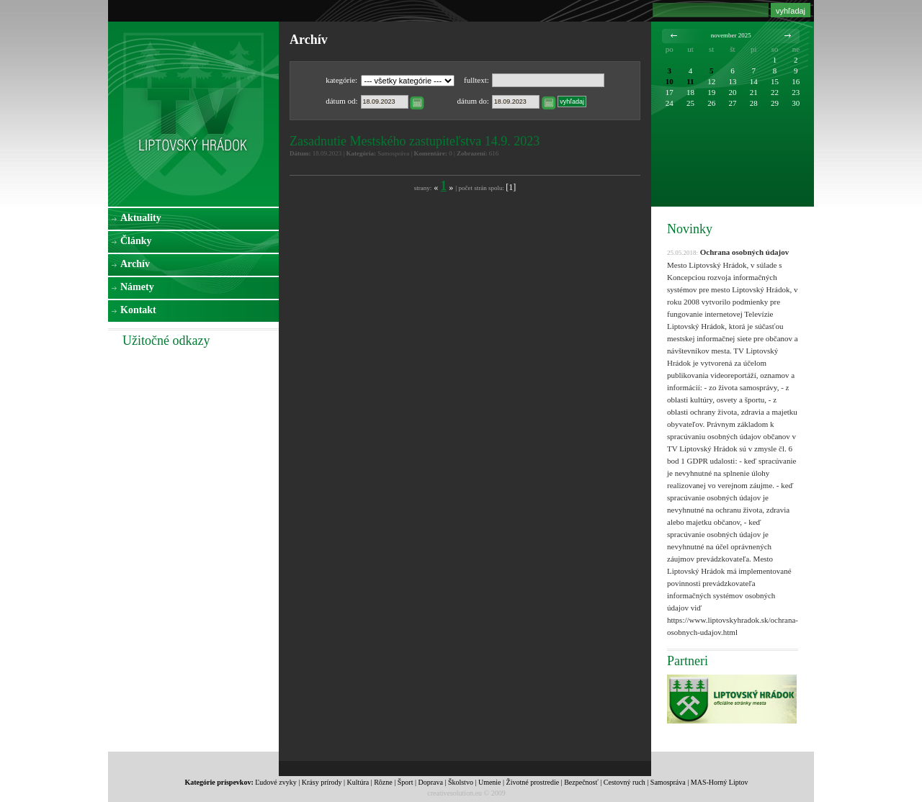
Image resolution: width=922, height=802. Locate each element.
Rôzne (383, 782)
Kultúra (358, 782)
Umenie (489, 782)
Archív (135, 263)
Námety (137, 286)
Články (136, 240)
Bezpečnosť (581, 782)
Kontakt (138, 310)
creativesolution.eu (454, 793)
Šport (405, 782)
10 (669, 81)
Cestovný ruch (624, 782)
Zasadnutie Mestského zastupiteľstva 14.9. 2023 (415, 141)
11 (690, 81)
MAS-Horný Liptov (719, 782)
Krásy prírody (322, 782)
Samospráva (668, 782)
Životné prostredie (533, 782)
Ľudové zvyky (276, 782)
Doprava (430, 782)
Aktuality (140, 217)
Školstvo (460, 782)
